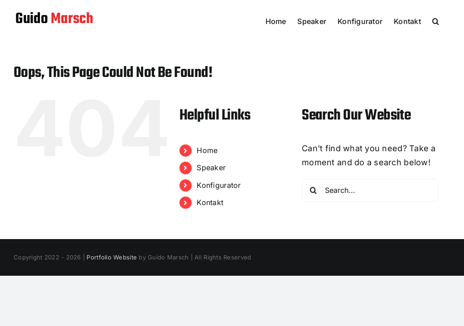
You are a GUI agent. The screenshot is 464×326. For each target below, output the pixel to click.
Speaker (211, 167)
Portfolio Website (112, 257)
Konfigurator (219, 185)
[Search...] (370, 190)
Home (207, 150)
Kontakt (210, 202)
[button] (435, 20)
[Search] (313, 190)
